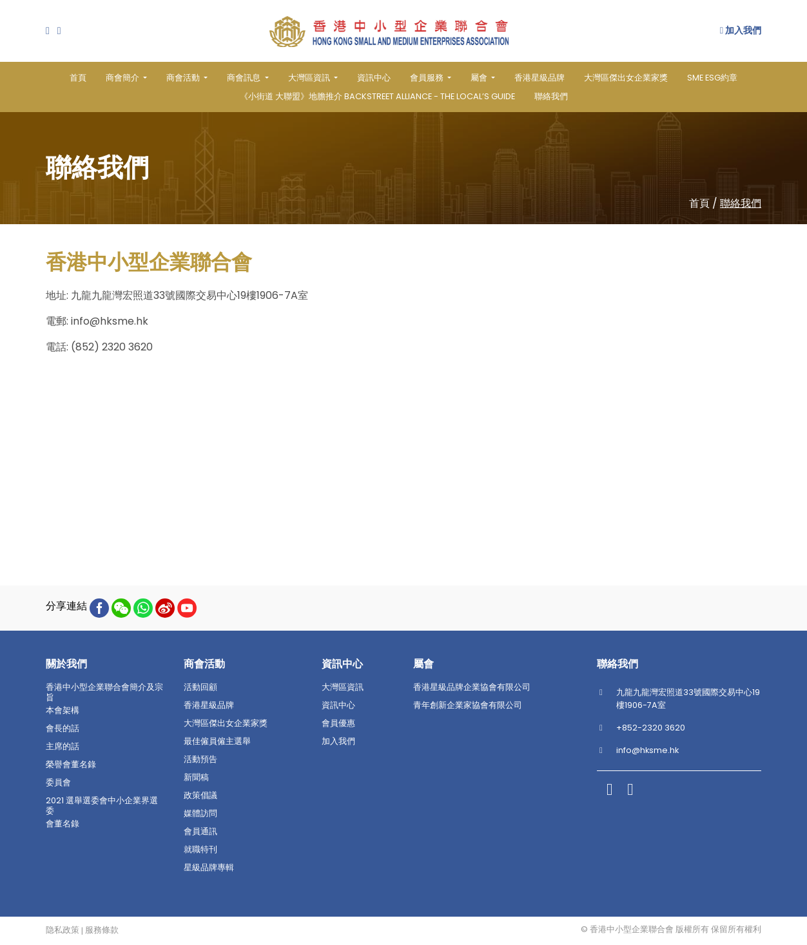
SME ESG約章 (712, 77)
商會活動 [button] (184, 77)
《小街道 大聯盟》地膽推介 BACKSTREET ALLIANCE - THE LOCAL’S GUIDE (377, 96)
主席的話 (62, 746)
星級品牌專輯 (209, 868)
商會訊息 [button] (244, 77)
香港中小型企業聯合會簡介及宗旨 (104, 692)
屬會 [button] (480, 77)
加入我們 (740, 30)
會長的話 (62, 728)
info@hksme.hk (109, 321)
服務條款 (102, 930)
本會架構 (62, 710)
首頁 (78, 77)
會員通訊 (200, 831)
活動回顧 (200, 687)
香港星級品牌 (539, 77)
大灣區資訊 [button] (310, 77)
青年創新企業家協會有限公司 (467, 705)
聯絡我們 (551, 96)
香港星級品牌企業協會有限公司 (471, 687)
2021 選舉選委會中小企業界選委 (102, 806)
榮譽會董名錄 (71, 764)
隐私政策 (62, 930)
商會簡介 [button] (123, 77)
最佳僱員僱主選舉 (217, 741)
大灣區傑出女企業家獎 (626, 77)
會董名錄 (62, 824)
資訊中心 (374, 77)
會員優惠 (338, 723)
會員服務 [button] (427, 77)
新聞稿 (196, 777)
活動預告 (200, 759)
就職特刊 (200, 850)
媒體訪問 (200, 813)
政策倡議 (200, 795)
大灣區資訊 (343, 687)
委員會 (58, 783)
